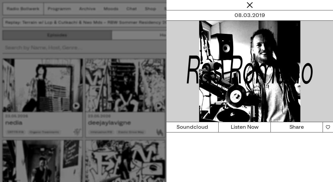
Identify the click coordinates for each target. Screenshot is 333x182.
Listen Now (245, 127)
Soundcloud (192, 127)
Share (296, 127)
